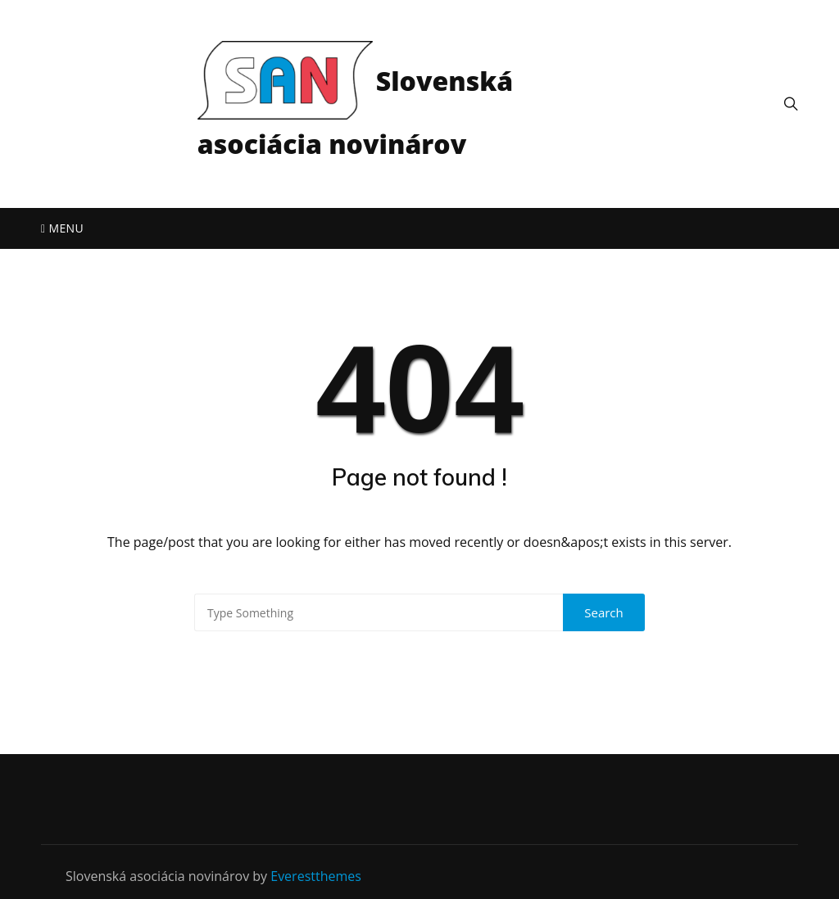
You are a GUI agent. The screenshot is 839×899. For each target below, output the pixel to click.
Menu (62, 228)
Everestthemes (315, 876)
